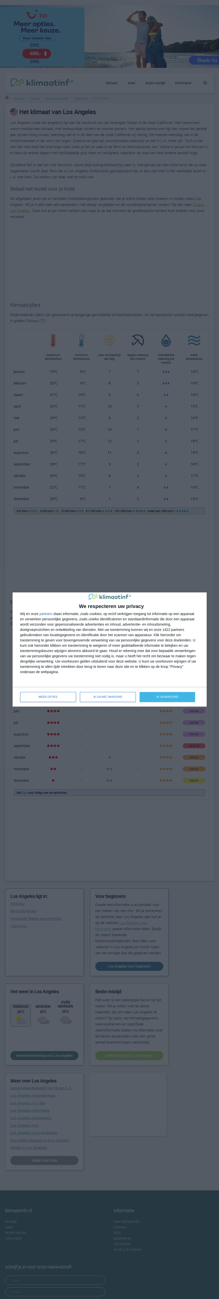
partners (46, 614)
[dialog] (110, 649)
